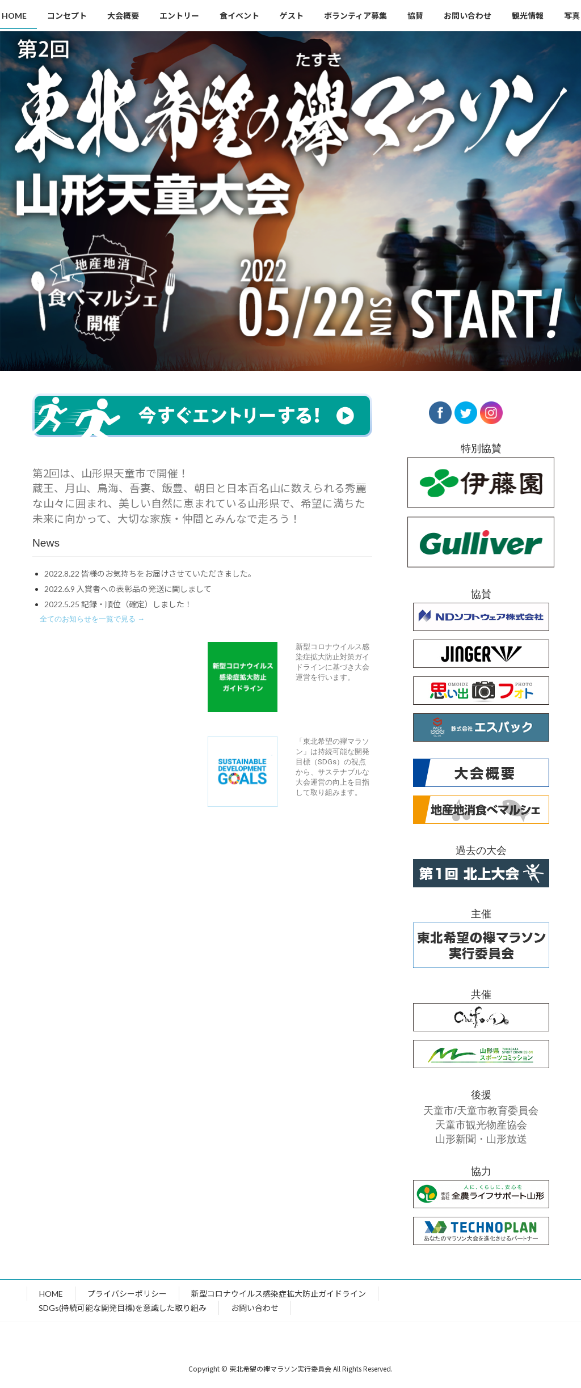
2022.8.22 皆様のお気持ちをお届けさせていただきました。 (150, 573)
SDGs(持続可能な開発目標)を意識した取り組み (123, 1308)
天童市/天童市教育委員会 (480, 1110)
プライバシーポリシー (127, 1293)
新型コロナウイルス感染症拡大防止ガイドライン (278, 1293)
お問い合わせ (255, 1308)
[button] (92, 619)
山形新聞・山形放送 (481, 1139)
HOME (51, 1293)
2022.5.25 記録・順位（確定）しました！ (118, 604)
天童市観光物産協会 (481, 1125)
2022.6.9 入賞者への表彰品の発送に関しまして (128, 589)
